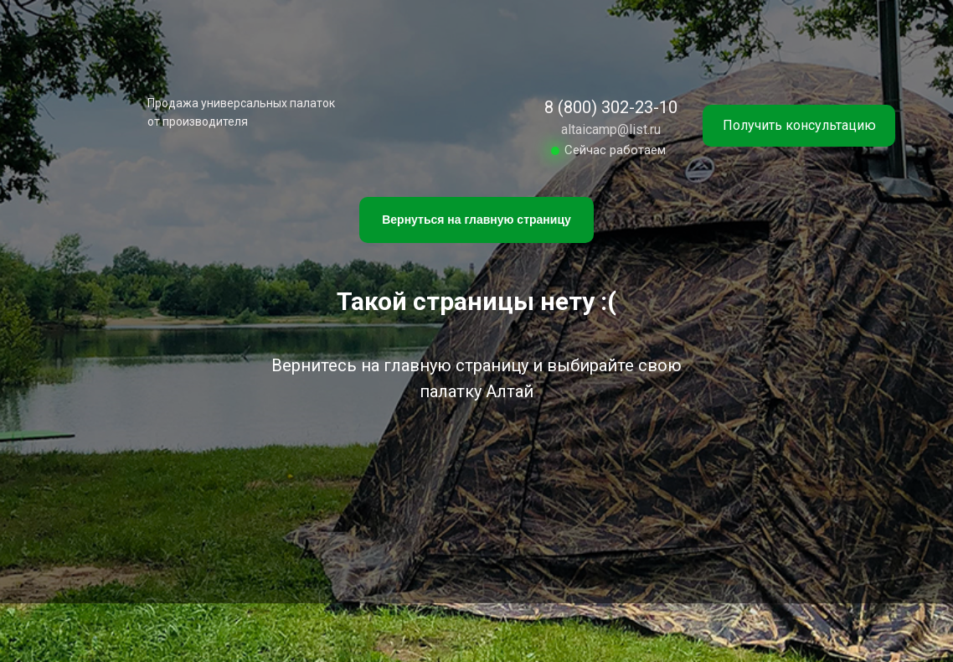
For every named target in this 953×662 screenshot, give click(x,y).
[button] (799, 126)
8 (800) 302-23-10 (610, 107)
